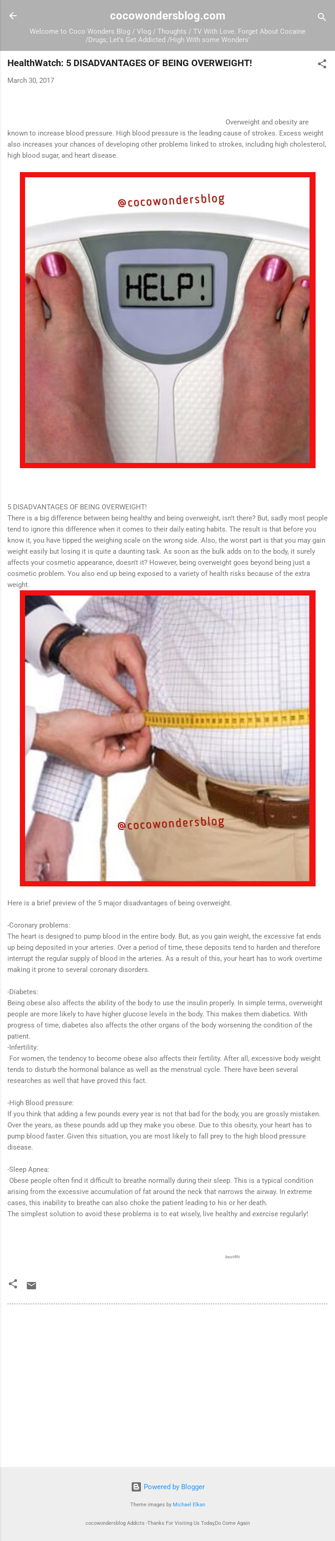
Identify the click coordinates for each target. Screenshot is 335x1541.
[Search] (322, 19)
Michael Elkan (189, 1505)
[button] (322, 65)
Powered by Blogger (168, 1487)
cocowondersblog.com (167, 15)
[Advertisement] (167, 1387)
